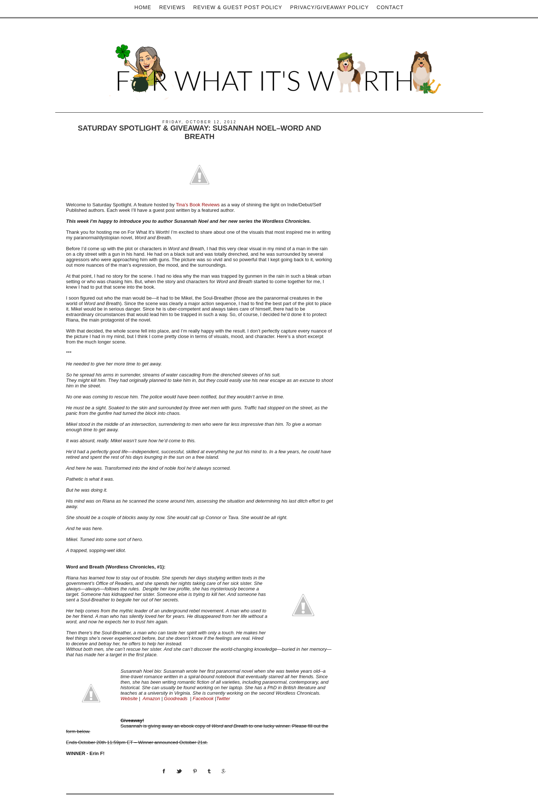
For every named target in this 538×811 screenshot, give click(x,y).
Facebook (203, 698)
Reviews (172, 7)
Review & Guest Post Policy (237, 7)
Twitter (223, 698)
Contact (390, 7)
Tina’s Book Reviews (198, 204)
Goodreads (175, 698)
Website (129, 698)
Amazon (151, 698)
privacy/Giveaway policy (329, 7)
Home (143, 7)
